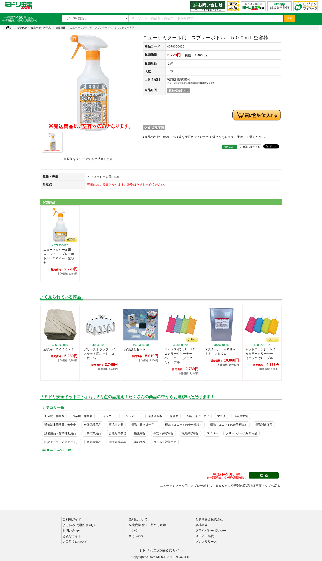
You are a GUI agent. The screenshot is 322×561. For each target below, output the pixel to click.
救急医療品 (94, 442)
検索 (289, 18)
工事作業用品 (92, 433)
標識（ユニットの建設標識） (228, 424)
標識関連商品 (264, 424)
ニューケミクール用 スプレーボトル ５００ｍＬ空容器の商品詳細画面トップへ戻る (220, 485)
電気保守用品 (190, 433)
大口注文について (75, 541)
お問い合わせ (72, 530)
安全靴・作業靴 (54, 416)
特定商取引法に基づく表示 (147, 525)
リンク (133, 530)
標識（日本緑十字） (144, 424)
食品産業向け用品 (41, 27)
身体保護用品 (92, 424)
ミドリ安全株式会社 (209, 519)
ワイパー (212, 433)
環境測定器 (116, 424)
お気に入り (229, 146)
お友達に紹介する (250, 146)
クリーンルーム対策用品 (241, 433)
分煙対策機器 (117, 433)
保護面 (174, 416)
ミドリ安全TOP (16, 27)
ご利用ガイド (72, 519)
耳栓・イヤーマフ (197, 416)
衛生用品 (140, 433)
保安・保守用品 (163, 433)
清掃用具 (60, 27)
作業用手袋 (240, 416)
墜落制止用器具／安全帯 (60, 424)
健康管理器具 (117, 442)
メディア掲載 (204, 536)
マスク (221, 416)
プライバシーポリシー (210, 530)
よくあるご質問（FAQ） (80, 525)
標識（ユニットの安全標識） (183, 424)
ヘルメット (132, 416)
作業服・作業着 (82, 416)
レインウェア (108, 416)
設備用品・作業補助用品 (60, 433)
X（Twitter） (137, 536)
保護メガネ (155, 416)
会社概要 (201, 525)
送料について (138, 519)
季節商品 (140, 442)
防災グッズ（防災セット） (61, 442)
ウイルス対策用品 (164, 442)
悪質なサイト (72, 536)
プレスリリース (206, 541)
